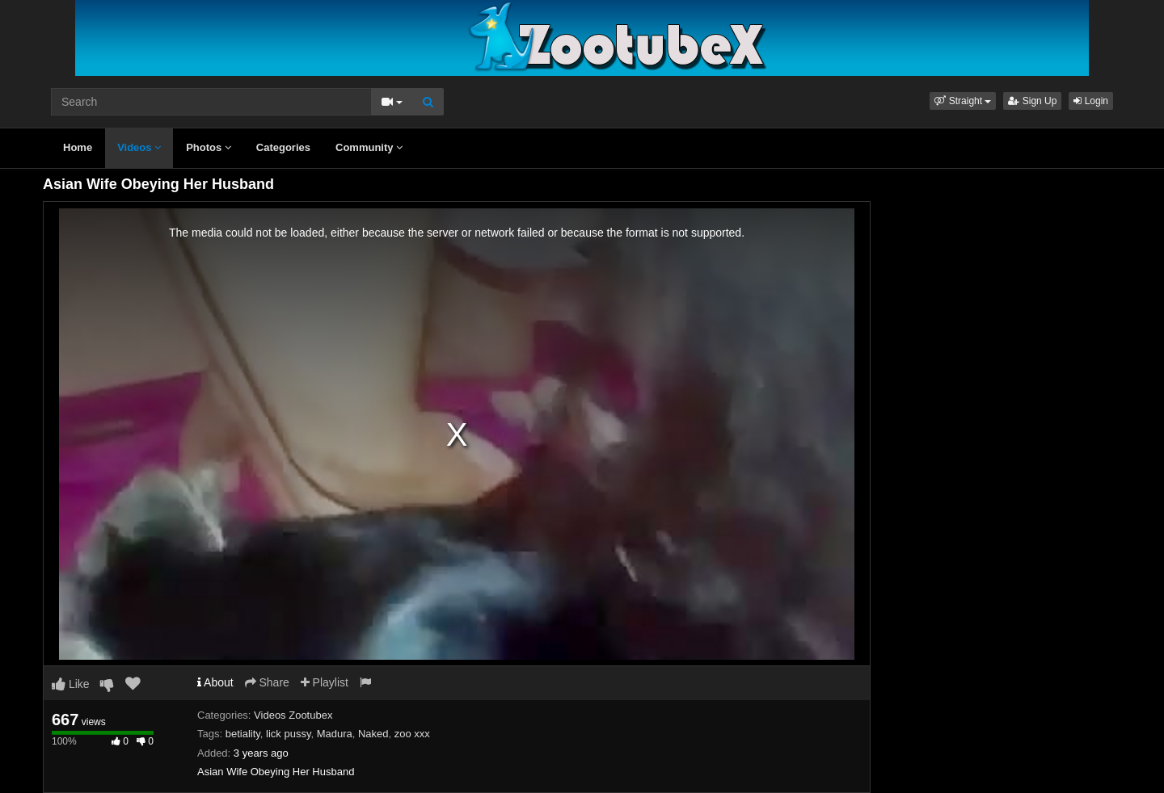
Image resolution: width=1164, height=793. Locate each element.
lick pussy (288, 734)
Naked (373, 734)
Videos (139, 147)
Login (1090, 101)
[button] (963, 101)
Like (71, 684)
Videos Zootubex (293, 715)
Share (267, 682)
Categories (283, 147)
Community (369, 147)
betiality (243, 734)
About (215, 682)
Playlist (324, 682)
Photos (208, 147)
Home (77, 147)
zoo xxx (412, 734)
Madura (334, 734)
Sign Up (1032, 101)
